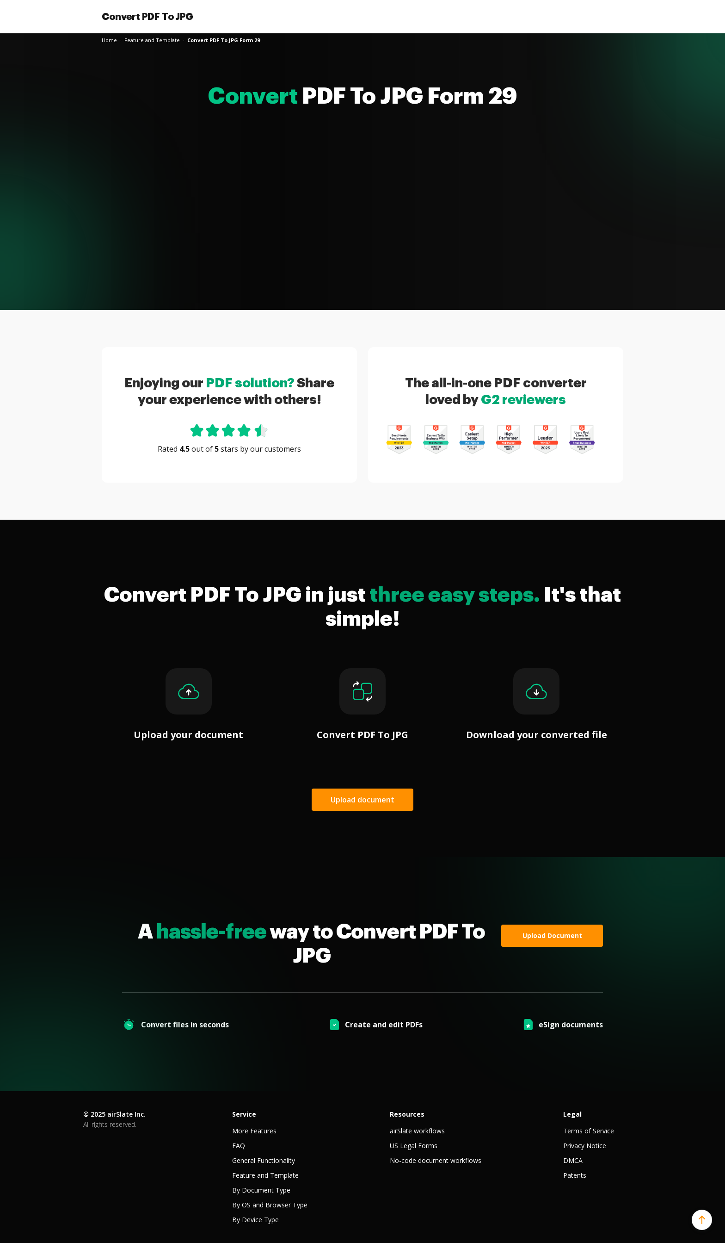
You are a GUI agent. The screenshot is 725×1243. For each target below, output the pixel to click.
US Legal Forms (413, 1145)
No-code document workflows (435, 1160)
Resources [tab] (407, 1114)
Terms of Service (588, 1130)
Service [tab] (244, 1114)
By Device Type (255, 1219)
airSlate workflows (417, 1130)
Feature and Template (265, 1175)
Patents (574, 1175)
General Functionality (263, 1160)
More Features (254, 1130)
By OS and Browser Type (269, 1204)
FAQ (238, 1145)
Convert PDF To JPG (147, 16)
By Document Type (261, 1190)
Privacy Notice (584, 1145)
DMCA (573, 1160)
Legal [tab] (572, 1114)
